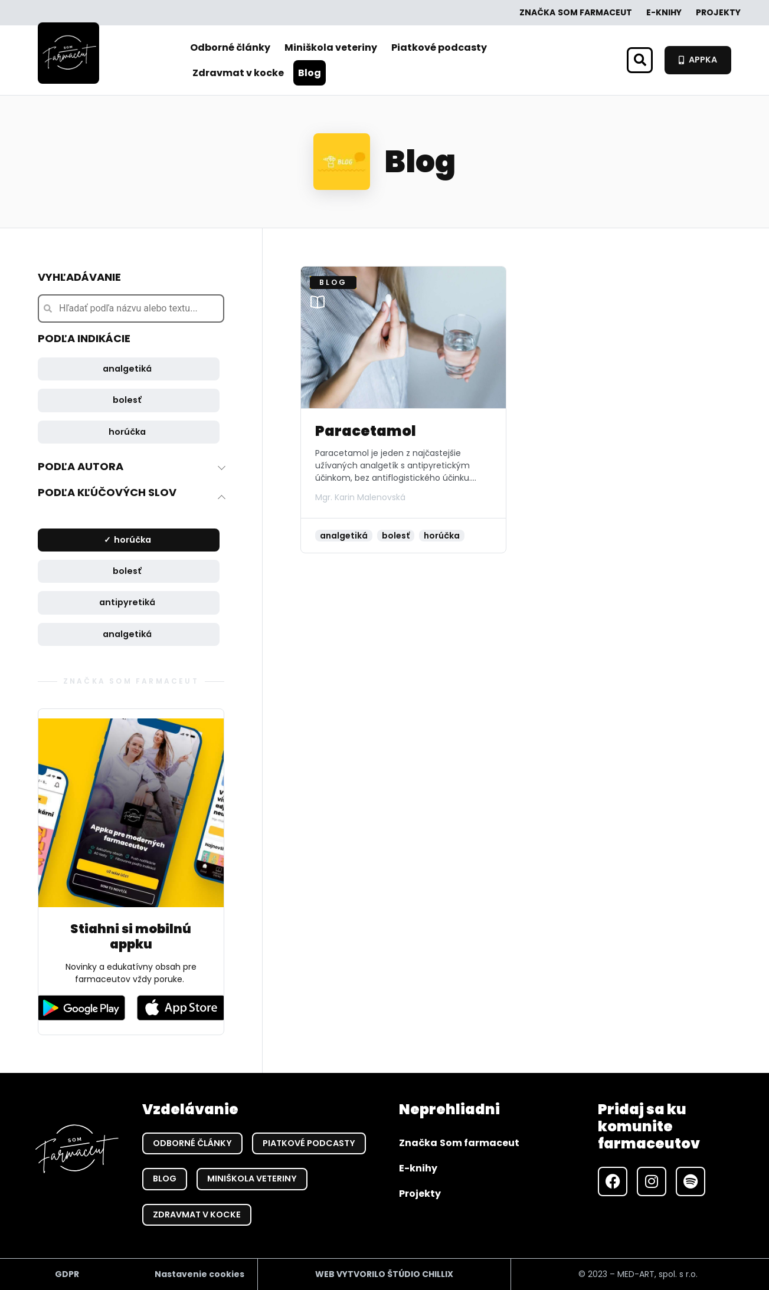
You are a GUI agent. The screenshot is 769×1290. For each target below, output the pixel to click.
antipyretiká (127, 602)
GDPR (67, 1274)
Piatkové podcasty (439, 47)
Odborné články (230, 47)
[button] (640, 60)
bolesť (127, 400)
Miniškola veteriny (330, 47)
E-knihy (664, 12)
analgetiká (127, 369)
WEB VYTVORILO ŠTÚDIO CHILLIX (384, 1274)
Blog (309, 73)
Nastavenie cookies (199, 1274)
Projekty (718, 12)
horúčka (127, 432)
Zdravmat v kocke (238, 73)
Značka (575, 13)
